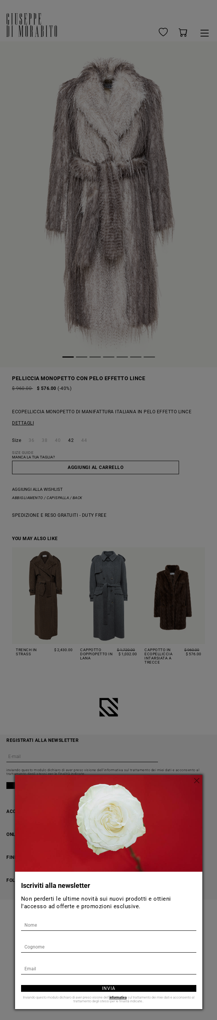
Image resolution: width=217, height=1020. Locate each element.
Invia (108, 988)
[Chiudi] (196, 780)
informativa (118, 997)
